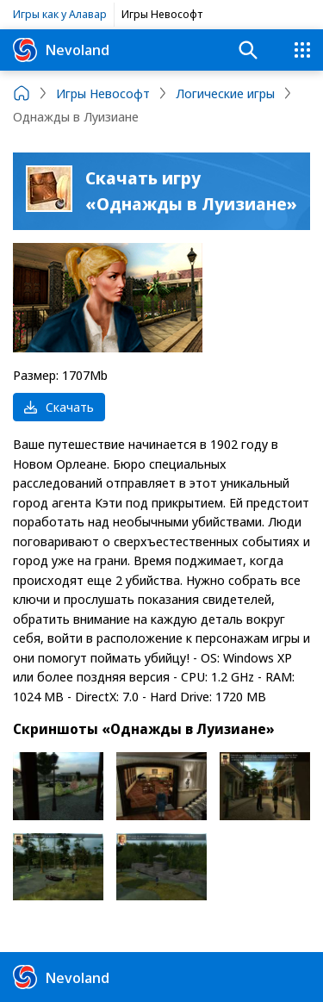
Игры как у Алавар (60, 14)
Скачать (59, 406)
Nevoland (61, 50)
